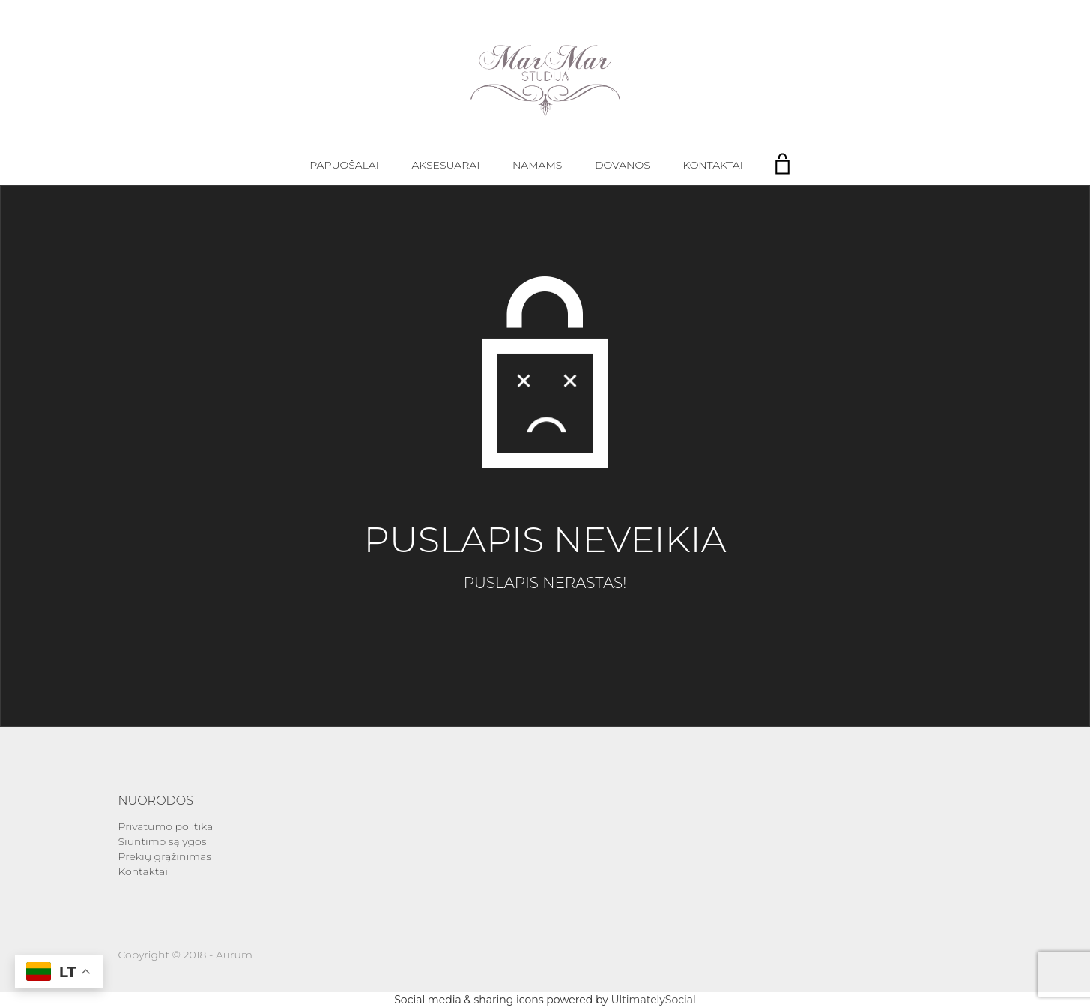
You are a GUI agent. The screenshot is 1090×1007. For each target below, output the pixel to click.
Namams (537, 165)
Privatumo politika (166, 826)
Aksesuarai (446, 165)
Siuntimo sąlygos (162, 841)
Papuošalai (344, 165)
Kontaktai (712, 165)
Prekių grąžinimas (164, 856)
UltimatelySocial (653, 999)
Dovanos (622, 165)
